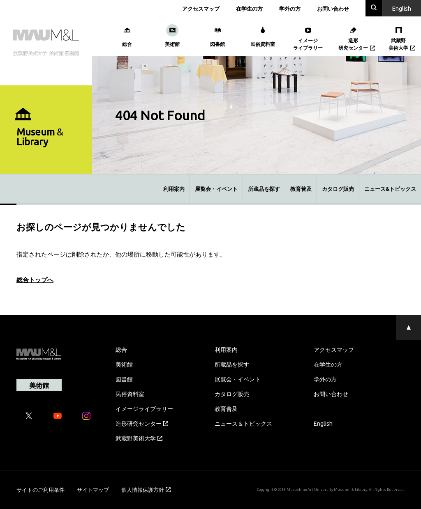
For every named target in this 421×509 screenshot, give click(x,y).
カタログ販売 (338, 189)
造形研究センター (142, 423)
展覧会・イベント (216, 189)
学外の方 (290, 8)
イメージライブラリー (144, 408)
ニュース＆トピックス (243, 423)
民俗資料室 (130, 394)
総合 (121, 349)
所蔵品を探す (264, 189)
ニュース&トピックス (390, 189)
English (323, 423)
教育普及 (301, 189)
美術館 (124, 364)
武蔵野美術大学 (139, 438)
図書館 (124, 379)
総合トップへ (34, 279)
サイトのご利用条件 (40, 489)
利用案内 (174, 189)
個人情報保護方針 (146, 489)
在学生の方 (249, 8)
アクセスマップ (201, 8)
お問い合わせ (333, 8)
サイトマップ (93, 489)
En (401, 8)
